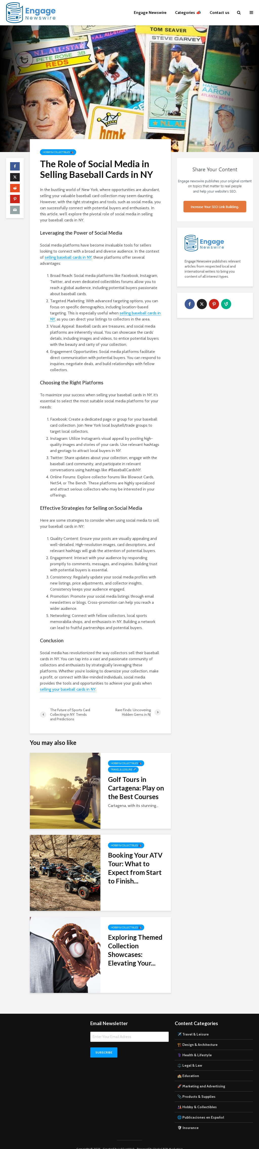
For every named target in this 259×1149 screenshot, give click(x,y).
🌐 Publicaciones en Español (200, 1108)
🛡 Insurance (188, 1119)
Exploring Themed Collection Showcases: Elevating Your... (135, 950)
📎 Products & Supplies (196, 1088)
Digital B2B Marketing (168, 1140)
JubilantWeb (126, 1140)
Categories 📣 (188, 12)
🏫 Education (188, 1067)
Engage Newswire (150, 12)
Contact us (219, 12)
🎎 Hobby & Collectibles (197, 1098)
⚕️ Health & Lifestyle (194, 1046)
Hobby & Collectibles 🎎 (58, 152)
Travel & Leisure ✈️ (123, 769)
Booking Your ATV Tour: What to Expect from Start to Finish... (135, 868)
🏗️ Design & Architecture (197, 1036)
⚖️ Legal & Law (189, 1056)
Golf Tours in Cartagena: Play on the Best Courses (136, 788)
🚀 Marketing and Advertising (201, 1077)
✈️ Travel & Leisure (193, 1025)
